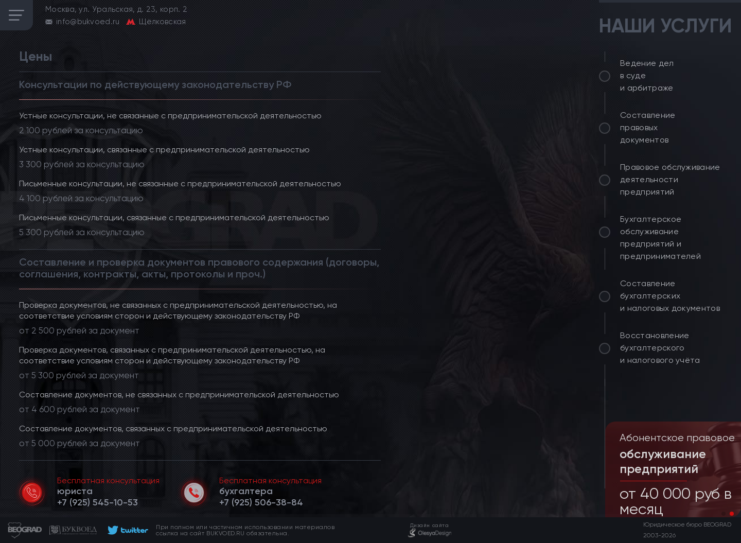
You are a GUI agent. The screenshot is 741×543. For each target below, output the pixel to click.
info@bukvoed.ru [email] (88, 21)
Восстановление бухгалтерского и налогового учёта (660, 347)
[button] (723, 514)
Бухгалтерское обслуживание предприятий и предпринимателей (660, 237)
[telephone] (97, 502)
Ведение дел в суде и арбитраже (647, 75)
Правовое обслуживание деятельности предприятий (670, 179)
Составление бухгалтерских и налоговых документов (670, 295)
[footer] (126, 530)
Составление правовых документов (648, 127)
